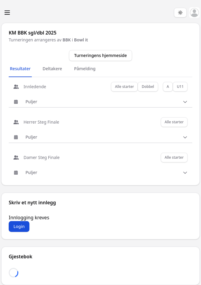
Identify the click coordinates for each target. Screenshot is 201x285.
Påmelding (85, 68)
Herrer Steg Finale (36, 122)
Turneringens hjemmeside (100, 55)
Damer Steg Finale (37, 157)
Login (19, 226)
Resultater (20, 68)
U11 (180, 86)
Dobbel (148, 86)
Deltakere (52, 68)
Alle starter (124, 86)
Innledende (30, 86)
